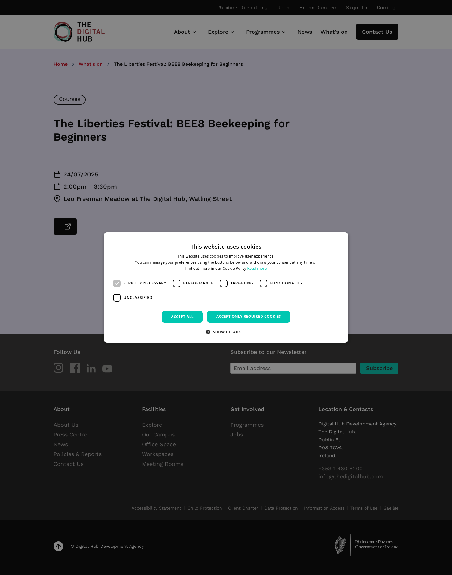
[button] (226, 332)
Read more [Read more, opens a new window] (257, 268)
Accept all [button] (182, 316)
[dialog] (226, 287)
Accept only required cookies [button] (248, 316)
